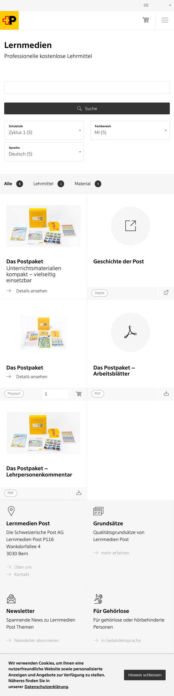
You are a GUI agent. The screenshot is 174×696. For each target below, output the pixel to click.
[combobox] (44, 130)
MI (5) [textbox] (100, 132)
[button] (145, 675)
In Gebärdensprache (117, 640)
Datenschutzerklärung (46, 686)
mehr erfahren (111, 552)
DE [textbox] (146, 5)
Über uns (19, 566)
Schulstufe (16, 126)
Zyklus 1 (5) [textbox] (20, 132)
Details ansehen (26, 290)
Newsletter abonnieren (32, 640)
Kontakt (17, 574)
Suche (87, 108)
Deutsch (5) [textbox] (20, 154)
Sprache (14, 147)
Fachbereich (103, 126)
